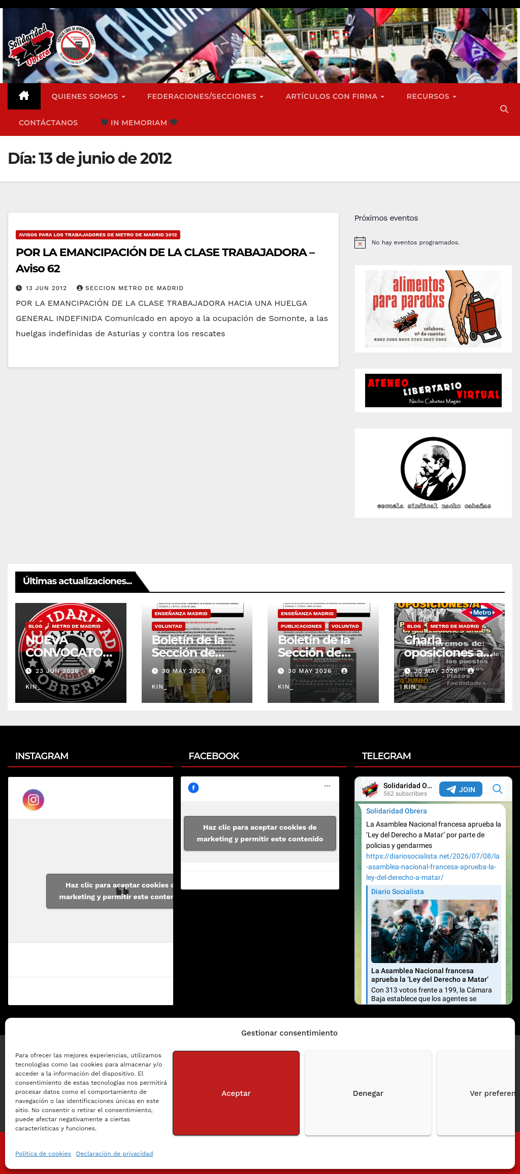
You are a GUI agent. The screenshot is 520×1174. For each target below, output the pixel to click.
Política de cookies (43, 1153)
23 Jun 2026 (59, 670)
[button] (504, 109)
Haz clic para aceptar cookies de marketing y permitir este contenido (122, 891)
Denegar (368, 1093)
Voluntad (168, 626)
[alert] (433, 242)
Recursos (429, 96)
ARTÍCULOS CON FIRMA (333, 96)
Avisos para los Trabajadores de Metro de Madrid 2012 (98, 234)
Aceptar (235, 1093)
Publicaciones (301, 626)
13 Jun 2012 (48, 288)
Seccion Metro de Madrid (130, 288)
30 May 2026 (184, 670)
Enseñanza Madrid (181, 613)
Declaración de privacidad (114, 1153)
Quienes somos (86, 96)
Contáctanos (48, 122)
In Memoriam (139, 122)
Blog (35, 626)
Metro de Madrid (76, 626)
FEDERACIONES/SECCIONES (203, 96)
